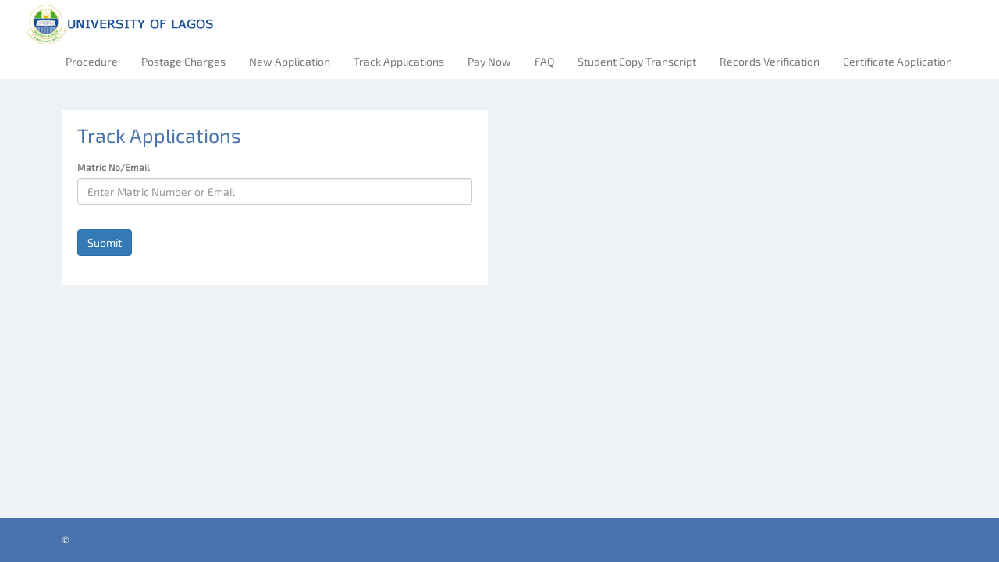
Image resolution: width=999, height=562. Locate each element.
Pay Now (489, 61)
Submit (104, 242)
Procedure (92, 61)
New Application (289, 61)
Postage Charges (183, 61)
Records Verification (769, 61)
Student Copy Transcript (637, 61)
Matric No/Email (113, 167)
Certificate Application (897, 61)
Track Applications (399, 61)
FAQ (544, 61)
